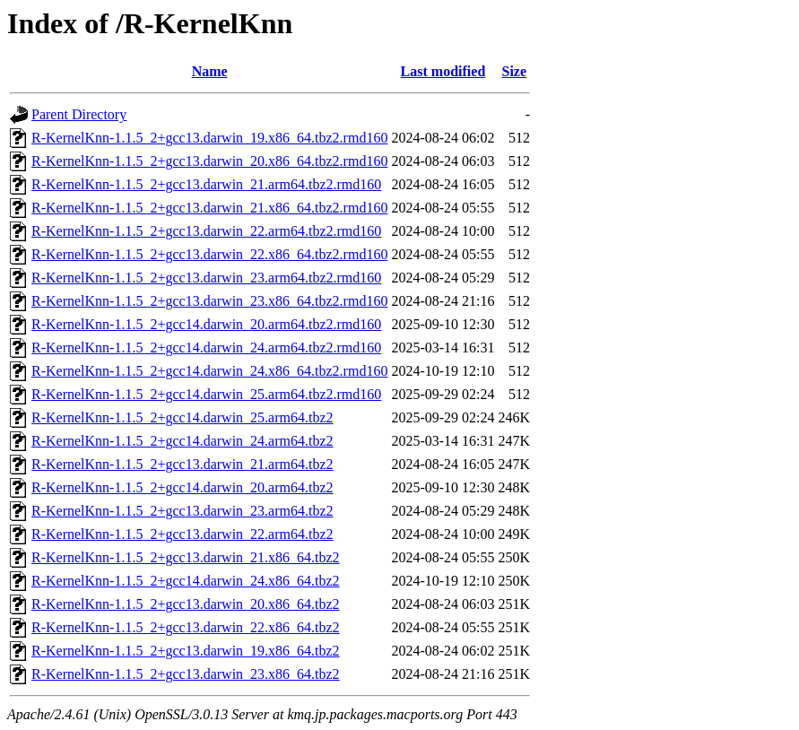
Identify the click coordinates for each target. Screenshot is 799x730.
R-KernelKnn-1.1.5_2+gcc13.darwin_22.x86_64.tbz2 (185, 627)
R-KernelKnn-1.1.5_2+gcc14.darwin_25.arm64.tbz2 (182, 417)
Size (514, 71)
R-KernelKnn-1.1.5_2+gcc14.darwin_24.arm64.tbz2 (182, 440)
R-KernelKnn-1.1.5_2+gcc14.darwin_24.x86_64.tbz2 (185, 580)
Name (210, 71)
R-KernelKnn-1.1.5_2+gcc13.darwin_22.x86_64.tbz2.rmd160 (209, 254)
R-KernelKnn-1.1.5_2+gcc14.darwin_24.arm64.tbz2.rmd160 (206, 347)
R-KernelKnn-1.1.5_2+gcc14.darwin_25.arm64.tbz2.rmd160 (206, 394)
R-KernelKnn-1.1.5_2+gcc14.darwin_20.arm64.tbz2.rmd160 (206, 324)
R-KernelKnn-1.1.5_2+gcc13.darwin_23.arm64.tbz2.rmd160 (206, 277)
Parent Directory (78, 114)
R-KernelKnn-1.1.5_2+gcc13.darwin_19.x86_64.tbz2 (185, 650)
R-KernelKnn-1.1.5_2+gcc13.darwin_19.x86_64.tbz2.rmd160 (209, 137)
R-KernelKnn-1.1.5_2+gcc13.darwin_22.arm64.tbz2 (182, 534)
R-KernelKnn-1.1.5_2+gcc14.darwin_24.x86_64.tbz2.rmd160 (209, 370)
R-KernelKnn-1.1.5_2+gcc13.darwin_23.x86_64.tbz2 (185, 674)
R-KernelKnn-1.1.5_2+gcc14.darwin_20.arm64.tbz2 (182, 487)
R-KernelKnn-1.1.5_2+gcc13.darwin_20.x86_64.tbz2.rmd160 (209, 161)
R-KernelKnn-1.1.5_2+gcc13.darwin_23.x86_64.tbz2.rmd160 (209, 301)
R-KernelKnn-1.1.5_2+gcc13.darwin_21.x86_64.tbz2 (185, 557)
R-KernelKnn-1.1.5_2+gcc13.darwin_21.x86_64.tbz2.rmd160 (209, 207)
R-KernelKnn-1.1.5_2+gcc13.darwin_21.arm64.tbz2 (182, 464)
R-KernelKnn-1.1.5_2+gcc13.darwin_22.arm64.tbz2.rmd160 (206, 231)
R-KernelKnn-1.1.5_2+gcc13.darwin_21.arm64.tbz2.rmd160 (206, 184)
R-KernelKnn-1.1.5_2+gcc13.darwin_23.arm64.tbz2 (182, 510)
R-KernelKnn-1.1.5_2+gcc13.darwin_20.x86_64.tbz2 (185, 604)
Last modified (443, 71)
